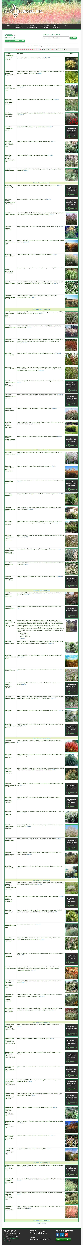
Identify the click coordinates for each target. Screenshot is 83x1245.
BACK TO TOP (41, 1223)
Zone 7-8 (33, 970)
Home (8, 25)
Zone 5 (56, 523)
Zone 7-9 (34, 297)
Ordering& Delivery (56, 26)
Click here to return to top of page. (41, 182)
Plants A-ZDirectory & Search (32, 26)
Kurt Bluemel (14, 1238)
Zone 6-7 (19, 608)
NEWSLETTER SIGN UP (63, 1239)
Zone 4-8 (53, 141)
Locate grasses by (15, 40)
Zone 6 (29, 1208)
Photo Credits (7, 1241)
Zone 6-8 (47, 57)
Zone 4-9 (56, 99)
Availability (66, 25)
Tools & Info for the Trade (45, 26)
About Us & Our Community (18, 26)
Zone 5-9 (21, 87)
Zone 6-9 (25, 170)
